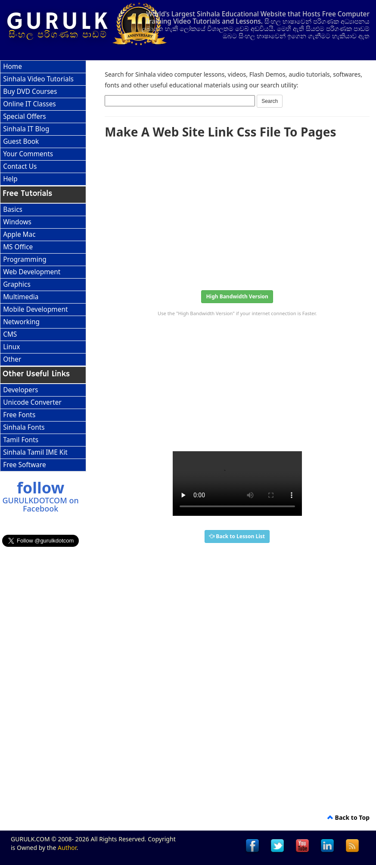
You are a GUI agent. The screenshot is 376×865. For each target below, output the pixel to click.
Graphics (17, 284)
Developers (20, 389)
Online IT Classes (29, 104)
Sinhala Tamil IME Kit (35, 452)
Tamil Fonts (20, 439)
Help (10, 178)
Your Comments (28, 153)
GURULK (58, 21)
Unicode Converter (32, 402)
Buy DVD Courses (30, 91)
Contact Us (20, 166)
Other (12, 359)
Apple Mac (19, 234)
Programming (25, 259)
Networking (21, 321)
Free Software (24, 464)
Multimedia (20, 296)
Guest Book (21, 141)
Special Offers (24, 116)
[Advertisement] (237, 212)
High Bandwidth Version (237, 296)
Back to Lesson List (237, 536)
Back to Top (348, 817)
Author (67, 847)
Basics (12, 209)
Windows (17, 221)
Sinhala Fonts (23, 427)
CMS (10, 334)
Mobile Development (35, 309)
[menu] (43, 123)
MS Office (18, 246)
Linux (11, 346)
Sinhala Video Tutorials (38, 79)
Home (12, 66)
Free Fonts (19, 414)
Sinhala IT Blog (26, 128)
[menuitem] (43, 67)
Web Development (31, 271)
